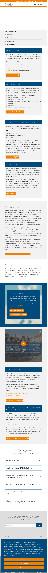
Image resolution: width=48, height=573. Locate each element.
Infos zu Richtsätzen (13, 395)
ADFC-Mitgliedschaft (10, 31)
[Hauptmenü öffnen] (41, 4)
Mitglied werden (21, 1)
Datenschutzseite (18, 305)
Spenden (31, 1)
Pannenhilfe (17, 65)
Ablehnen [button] (24, 559)
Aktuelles (7, 533)
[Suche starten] (39, 525)
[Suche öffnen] (38, 4)
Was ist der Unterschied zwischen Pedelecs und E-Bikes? (22, 493)
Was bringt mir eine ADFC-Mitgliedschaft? (20, 468)
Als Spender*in (9, 34)
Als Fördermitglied (9, 41)
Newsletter (38, 1)
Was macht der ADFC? (13, 461)
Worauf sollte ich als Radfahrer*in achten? (20, 484)
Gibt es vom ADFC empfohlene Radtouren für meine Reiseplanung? (21, 502)
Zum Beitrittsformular (12, 75)
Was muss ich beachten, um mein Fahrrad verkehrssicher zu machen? (20, 476)
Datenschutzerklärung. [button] (10, 555)
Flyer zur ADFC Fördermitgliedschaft (17, 393)
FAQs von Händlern (13, 423)
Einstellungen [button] (24, 563)
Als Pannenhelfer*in (10, 44)
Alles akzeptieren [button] (24, 568)
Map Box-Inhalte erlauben (16, 310)
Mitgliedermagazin (19, 67)
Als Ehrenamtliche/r (10, 38)
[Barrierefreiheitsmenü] (35, 4)
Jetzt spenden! (10, 193)
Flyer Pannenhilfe (13, 424)
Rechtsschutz (11, 69)
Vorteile (10, 70)
